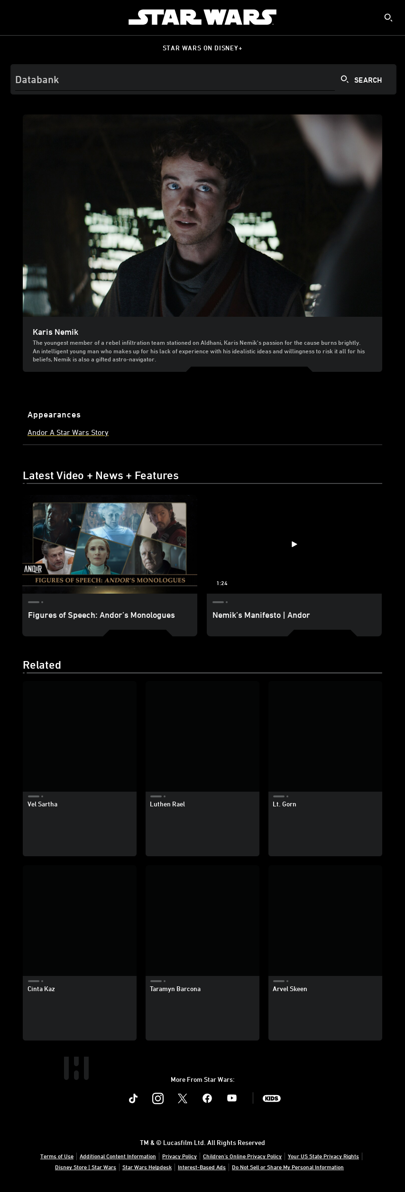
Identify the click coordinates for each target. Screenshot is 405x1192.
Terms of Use (57, 1156)
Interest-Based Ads (202, 1167)
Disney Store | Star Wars (85, 1167)
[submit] (388, 17)
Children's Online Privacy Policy (242, 1156)
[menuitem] (15, 17)
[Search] (203, 79)
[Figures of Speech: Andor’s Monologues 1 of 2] (109, 544)
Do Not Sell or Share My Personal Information (288, 1167)
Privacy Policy (179, 1156)
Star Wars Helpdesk (147, 1167)
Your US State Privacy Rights (323, 1156)
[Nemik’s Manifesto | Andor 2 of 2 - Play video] (294, 544)
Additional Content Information (118, 1156)
